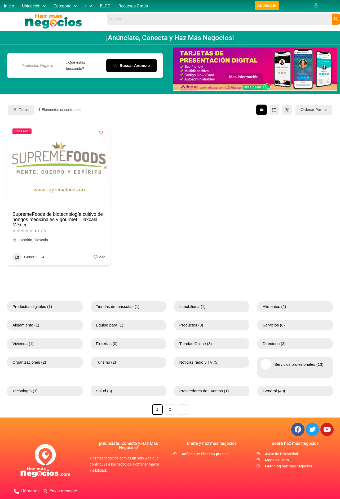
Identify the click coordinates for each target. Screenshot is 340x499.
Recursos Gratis (133, 5)
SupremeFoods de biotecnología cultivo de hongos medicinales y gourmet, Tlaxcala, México (57, 219)
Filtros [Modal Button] (21, 109)
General (24, 256)
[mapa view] (287, 109)
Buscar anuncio (131, 65)
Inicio (9, 5)
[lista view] (274, 109)
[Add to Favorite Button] (101, 132)
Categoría (65, 5)
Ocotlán (25, 240)
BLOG (105, 5)
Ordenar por (311, 109)
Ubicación (34, 5)
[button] (34, 6)
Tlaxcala (41, 240)
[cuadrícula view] (261, 109)
